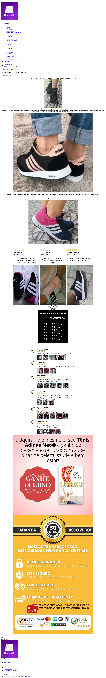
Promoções (9, 48)
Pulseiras (8, 49)
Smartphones (9, 52)
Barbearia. (8, 28)
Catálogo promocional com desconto (15, 32)
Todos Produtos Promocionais (13, 55)
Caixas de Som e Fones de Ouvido (14, 29)
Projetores (8, 44)
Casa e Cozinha (10, 31)
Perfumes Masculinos (11, 40)
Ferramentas (9, 33)
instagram (6, 672)
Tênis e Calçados (10, 56)
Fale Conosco (7, 662)
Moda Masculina (10, 37)
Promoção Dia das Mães (12, 45)
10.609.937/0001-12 (28, 676)
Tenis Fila (8, 53)
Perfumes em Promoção (12, 39)
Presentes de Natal (10, 43)
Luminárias (9, 36)
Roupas (8, 51)
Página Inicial (7, 61)
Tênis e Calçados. (10, 57)
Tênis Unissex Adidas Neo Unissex (12, 67)
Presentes (8, 41)
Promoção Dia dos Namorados (13, 47)
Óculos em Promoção (11, 59)
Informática (9, 35)
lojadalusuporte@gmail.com (10, 670)
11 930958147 (8, 669)
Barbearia (8, 27)
